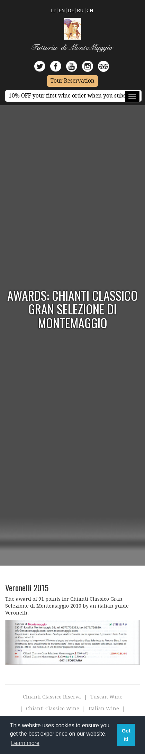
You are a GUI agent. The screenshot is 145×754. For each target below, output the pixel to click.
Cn (90, 10)
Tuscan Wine (106, 697)
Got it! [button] (126, 735)
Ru (80, 10)
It (53, 10)
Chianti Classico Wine (52, 708)
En (61, 10)
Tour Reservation (72, 81)
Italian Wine (104, 708)
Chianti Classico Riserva (52, 697)
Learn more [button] (25, 743)
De (71, 10)
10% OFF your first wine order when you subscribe (73, 96)
